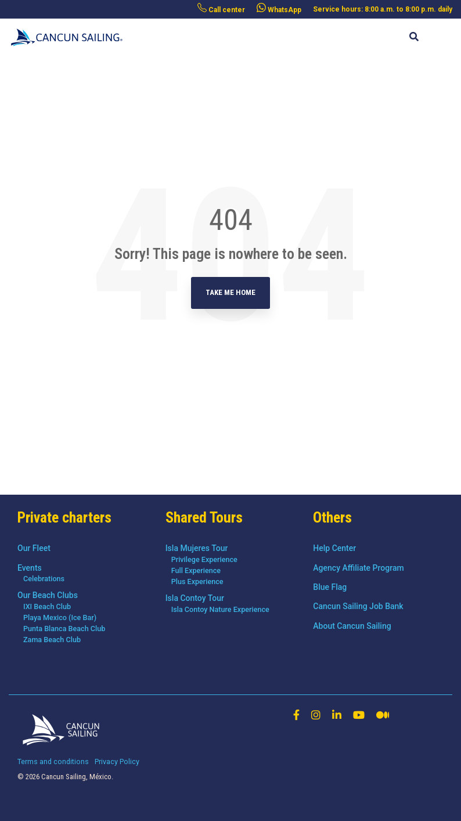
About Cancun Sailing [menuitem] (352, 626)
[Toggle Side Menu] (443, 31)
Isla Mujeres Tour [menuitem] (196, 548)
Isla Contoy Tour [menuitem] (194, 598)
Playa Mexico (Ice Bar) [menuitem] (59, 617)
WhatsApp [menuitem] (279, 8)
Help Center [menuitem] (334, 548)
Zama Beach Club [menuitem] (52, 639)
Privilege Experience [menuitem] (204, 559)
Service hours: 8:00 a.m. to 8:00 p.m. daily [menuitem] (382, 9)
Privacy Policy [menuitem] (117, 761)
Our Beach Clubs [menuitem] (47, 595)
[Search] (414, 37)
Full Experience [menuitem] (196, 570)
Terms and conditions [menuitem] (53, 761)
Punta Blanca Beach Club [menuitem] (64, 628)
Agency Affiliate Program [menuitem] (358, 567)
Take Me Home (230, 292)
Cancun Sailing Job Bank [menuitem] (358, 606)
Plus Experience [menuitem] (197, 581)
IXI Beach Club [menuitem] (47, 606)
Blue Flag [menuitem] (330, 587)
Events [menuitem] (29, 567)
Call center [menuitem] (221, 8)
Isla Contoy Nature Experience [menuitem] (220, 609)
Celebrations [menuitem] (43, 578)
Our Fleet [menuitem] (34, 548)
